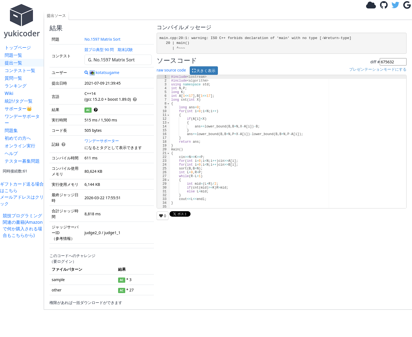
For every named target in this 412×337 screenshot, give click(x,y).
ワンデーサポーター (22, 119)
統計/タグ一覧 (19, 101)
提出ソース (56, 15)
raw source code (171, 70)
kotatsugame (104, 72)
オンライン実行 (20, 146)
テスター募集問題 (22, 161)
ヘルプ (11, 153)
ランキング (16, 86)
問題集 (11, 130)
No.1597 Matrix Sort (102, 39)
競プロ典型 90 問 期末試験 (108, 49)
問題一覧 (13, 55)
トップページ (18, 47)
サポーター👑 (18, 109)
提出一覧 (13, 63)
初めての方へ (18, 138)
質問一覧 (13, 78)
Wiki (9, 93)
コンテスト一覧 (20, 70)
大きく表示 (204, 70)
